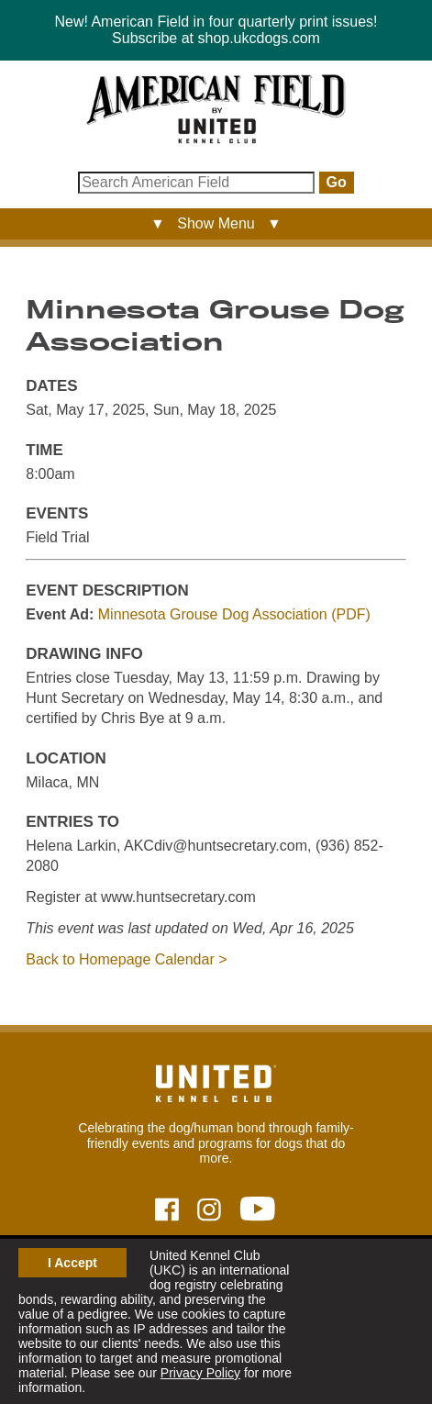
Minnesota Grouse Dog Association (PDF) (234, 614)
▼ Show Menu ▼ (216, 223)
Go (337, 182)
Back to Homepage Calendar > (126, 959)
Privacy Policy (200, 1372)
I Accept (72, 1262)
